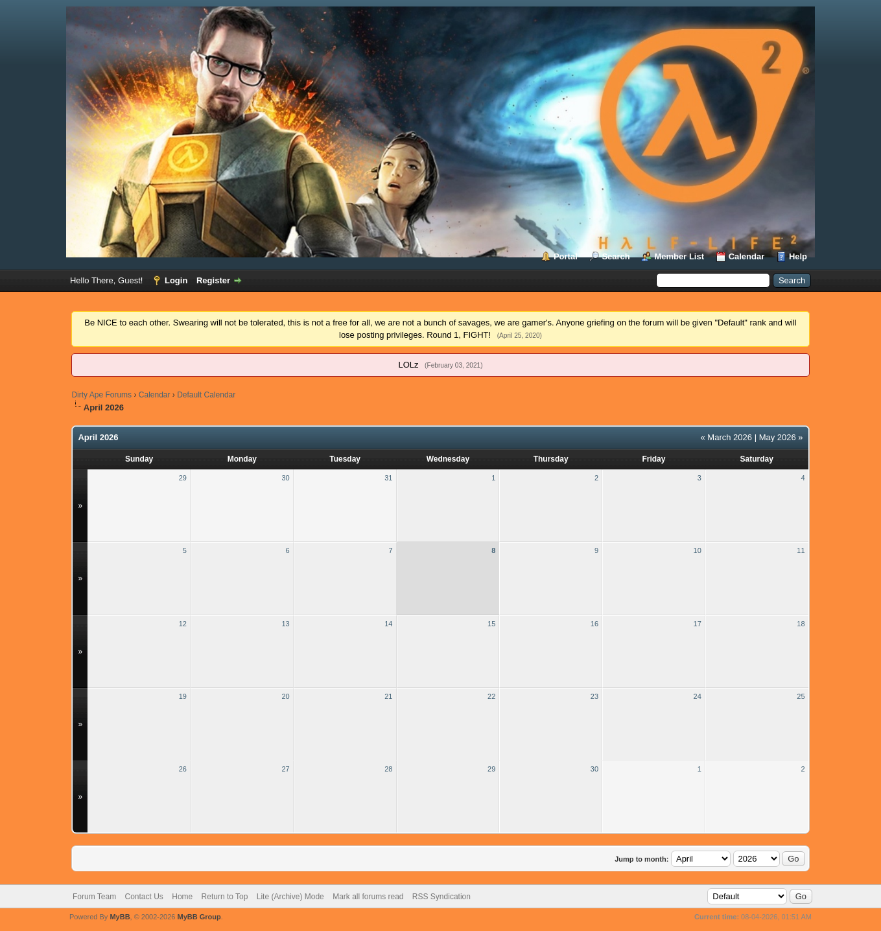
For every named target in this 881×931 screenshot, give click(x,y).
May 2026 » (781, 437)
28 (388, 769)
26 (183, 769)
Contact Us (144, 896)
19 (183, 696)
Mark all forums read (368, 896)
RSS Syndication (441, 896)
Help (798, 256)
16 (594, 624)
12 (183, 624)
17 (697, 624)
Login (176, 280)
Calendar (747, 256)
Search (615, 256)
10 (697, 550)
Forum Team (94, 896)
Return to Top (225, 896)
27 (285, 769)
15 (491, 624)
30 (285, 478)
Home (182, 896)
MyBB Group (199, 917)
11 (801, 550)
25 (801, 696)
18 (801, 624)
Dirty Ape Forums (101, 394)
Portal (566, 256)
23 (594, 696)
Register (213, 280)
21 (388, 696)
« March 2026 (727, 437)
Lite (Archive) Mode (290, 896)
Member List (679, 256)
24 (697, 696)
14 (388, 624)
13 (285, 624)
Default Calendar (206, 394)
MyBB (120, 917)
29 (183, 478)
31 (388, 478)
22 (491, 696)
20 (285, 696)
